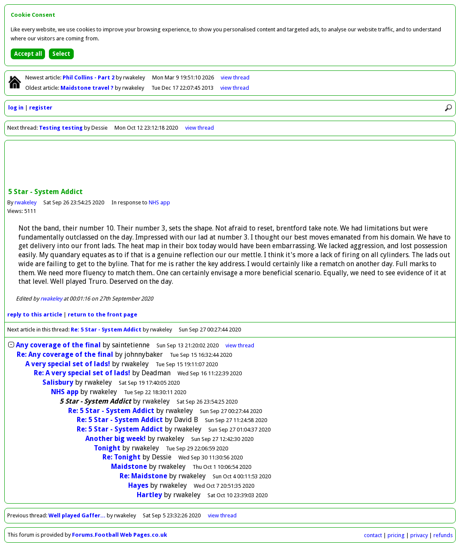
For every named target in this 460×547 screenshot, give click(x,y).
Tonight (107, 448)
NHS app (159, 202)
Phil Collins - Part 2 (89, 77)
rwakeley (25, 202)
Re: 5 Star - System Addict (106, 329)
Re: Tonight (121, 457)
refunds (443, 535)
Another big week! (115, 439)
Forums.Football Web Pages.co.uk (119, 535)
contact (373, 535)
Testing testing (61, 128)
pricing (396, 535)
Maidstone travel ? (87, 88)
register (40, 107)
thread (239, 345)
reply (34, 314)
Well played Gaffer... (76, 515)
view (235, 77)
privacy (419, 535)
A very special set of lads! (67, 364)
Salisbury (57, 382)
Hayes (138, 485)
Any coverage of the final (58, 345)
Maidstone (129, 466)
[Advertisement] (230, 165)
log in (16, 107)
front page (102, 314)
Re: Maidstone (143, 476)
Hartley (149, 495)
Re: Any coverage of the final (65, 354)
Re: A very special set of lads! (82, 373)
